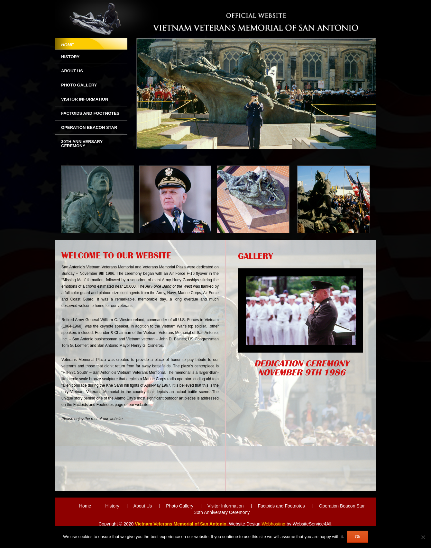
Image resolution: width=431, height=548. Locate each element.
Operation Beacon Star (89, 127)
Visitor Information (84, 99)
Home (67, 44)
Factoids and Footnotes (90, 113)
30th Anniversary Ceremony (82, 143)
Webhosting (273, 523)
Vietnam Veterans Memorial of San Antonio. (181, 523)
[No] (423, 537)
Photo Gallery (79, 85)
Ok (357, 536)
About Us (72, 70)
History (70, 56)
